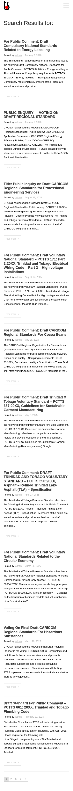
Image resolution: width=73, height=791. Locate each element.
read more (11, 96)
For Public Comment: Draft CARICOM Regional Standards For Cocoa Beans (35, 332)
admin (18, 55)
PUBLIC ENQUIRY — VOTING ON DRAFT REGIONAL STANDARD (31, 115)
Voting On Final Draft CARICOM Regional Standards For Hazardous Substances (33, 632)
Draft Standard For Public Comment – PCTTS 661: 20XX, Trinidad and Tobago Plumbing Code (36, 707)
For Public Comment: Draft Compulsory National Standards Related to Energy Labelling (30, 46)
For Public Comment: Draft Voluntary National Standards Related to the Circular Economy (34, 556)
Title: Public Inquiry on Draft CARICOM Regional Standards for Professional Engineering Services (36, 188)
